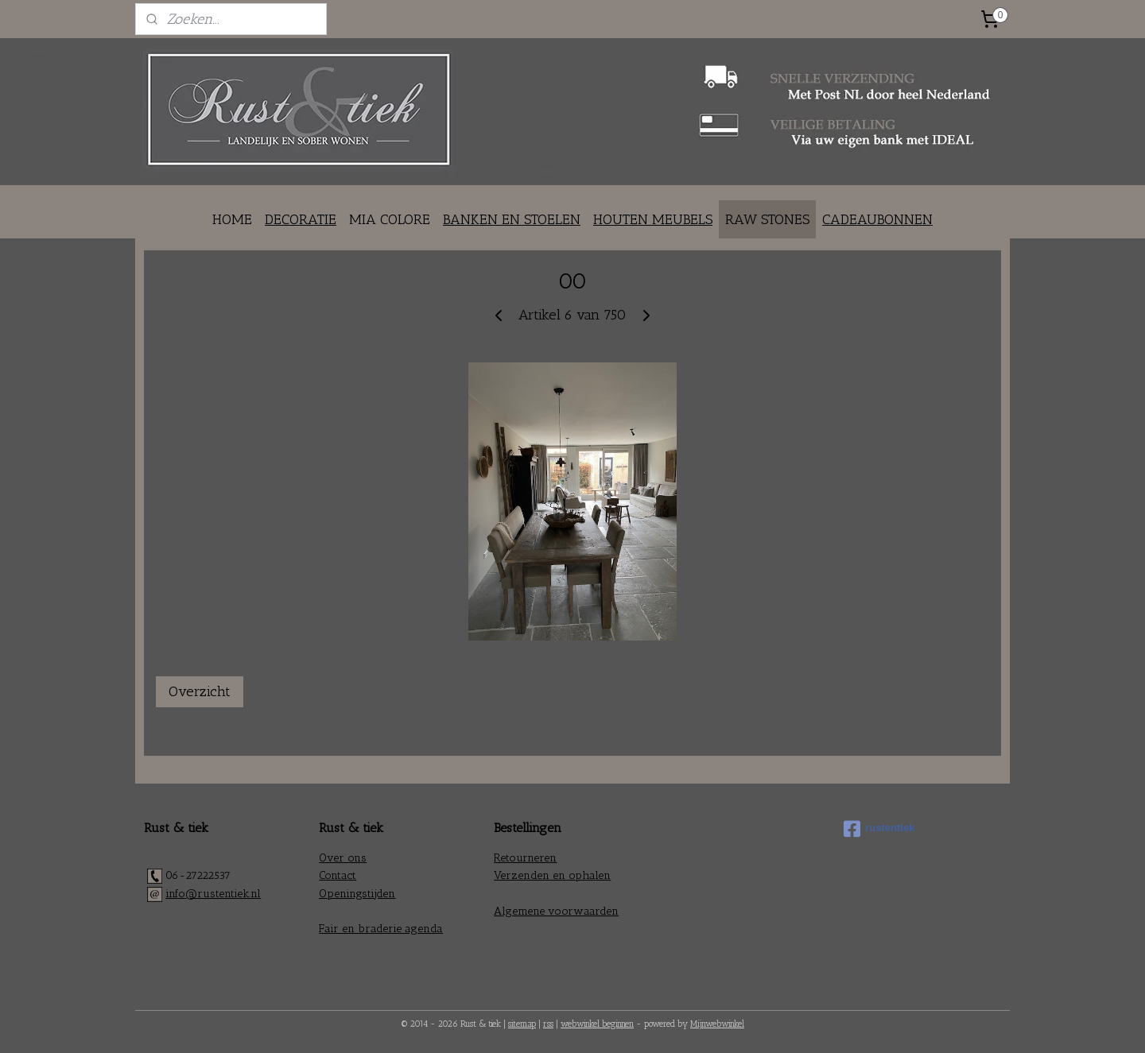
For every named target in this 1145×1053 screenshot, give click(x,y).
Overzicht (200, 691)
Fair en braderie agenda (381, 928)
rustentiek (879, 828)
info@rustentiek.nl (213, 893)
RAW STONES (767, 219)
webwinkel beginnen (597, 1024)
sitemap (522, 1024)
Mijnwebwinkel (717, 1024)
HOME (232, 219)
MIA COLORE (389, 219)
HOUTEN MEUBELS (652, 219)
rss (548, 1024)
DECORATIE (300, 219)
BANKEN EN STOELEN (511, 219)
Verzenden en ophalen (552, 875)
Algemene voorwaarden (556, 911)
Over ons (343, 858)
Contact (337, 875)
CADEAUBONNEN (877, 219)
